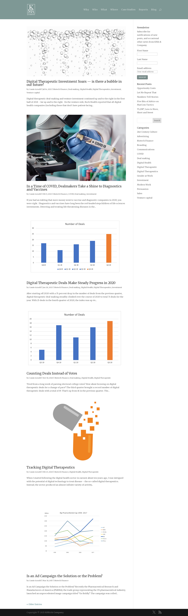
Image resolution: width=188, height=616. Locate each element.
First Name (142, 50)
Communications (146, 149)
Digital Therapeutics (101, 89)
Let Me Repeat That (146, 92)
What (104, 10)
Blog (154, 10)
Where (114, 10)
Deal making (73, 89)
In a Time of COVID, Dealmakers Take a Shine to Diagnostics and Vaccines (74, 188)
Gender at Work (145, 176)
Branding (142, 145)
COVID (71, 194)
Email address (144, 68)
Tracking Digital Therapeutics (51, 467)
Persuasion (142, 189)
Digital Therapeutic (102, 378)
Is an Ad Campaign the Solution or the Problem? (64, 576)
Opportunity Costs (146, 88)
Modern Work (144, 184)
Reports (143, 10)
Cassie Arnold (35, 89)
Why (86, 10)
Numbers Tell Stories (147, 97)
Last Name (142, 59)
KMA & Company (54, 612)
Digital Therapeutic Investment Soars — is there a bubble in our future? (74, 83)
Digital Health (86, 89)
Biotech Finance (60, 89)
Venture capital (33, 93)
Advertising (143, 136)
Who (95, 10)
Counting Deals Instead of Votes (52, 373)
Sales (139, 193)
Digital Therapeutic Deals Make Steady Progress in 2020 (71, 283)
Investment (116, 89)
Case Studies (128, 10)
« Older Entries (34, 604)
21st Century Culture (147, 132)
